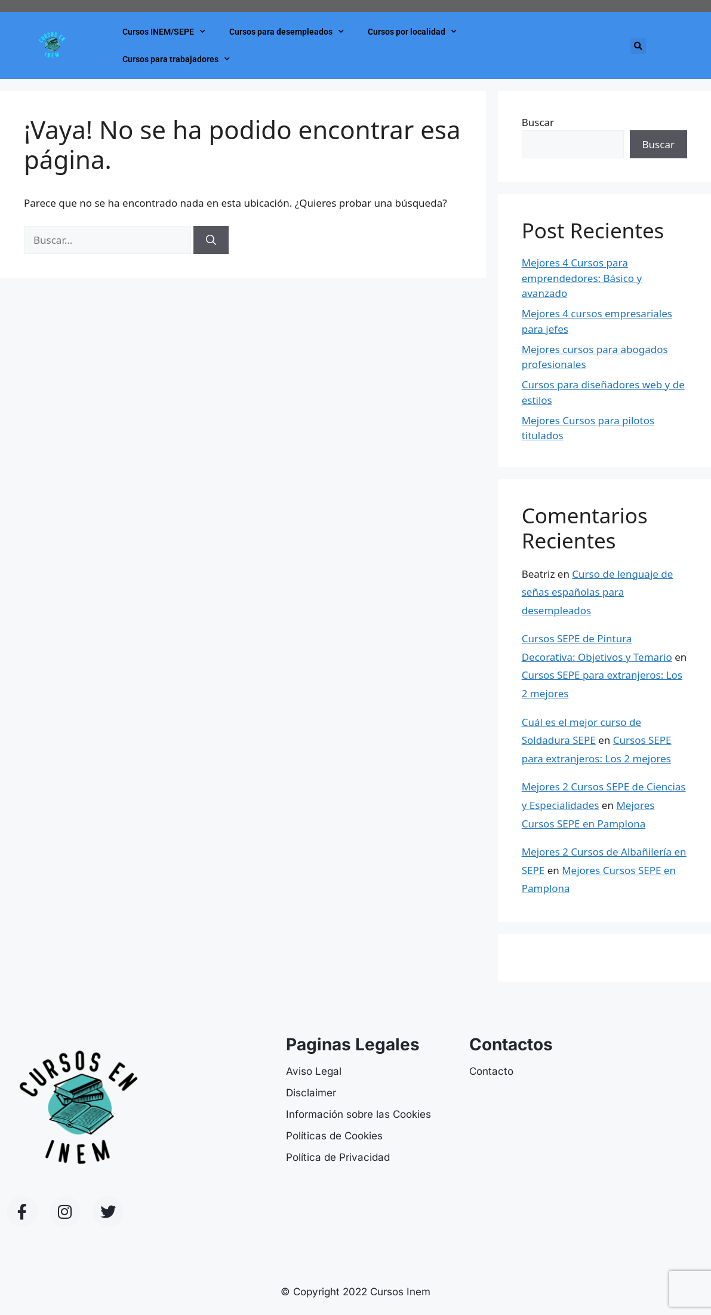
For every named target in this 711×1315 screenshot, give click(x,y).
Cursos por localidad (412, 32)
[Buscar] (211, 240)
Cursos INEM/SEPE (163, 32)
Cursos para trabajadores (176, 59)
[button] (638, 46)
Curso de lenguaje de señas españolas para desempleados (597, 592)
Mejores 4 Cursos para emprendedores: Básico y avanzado (582, 278)
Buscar (538, 122)
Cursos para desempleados (286, 32)
